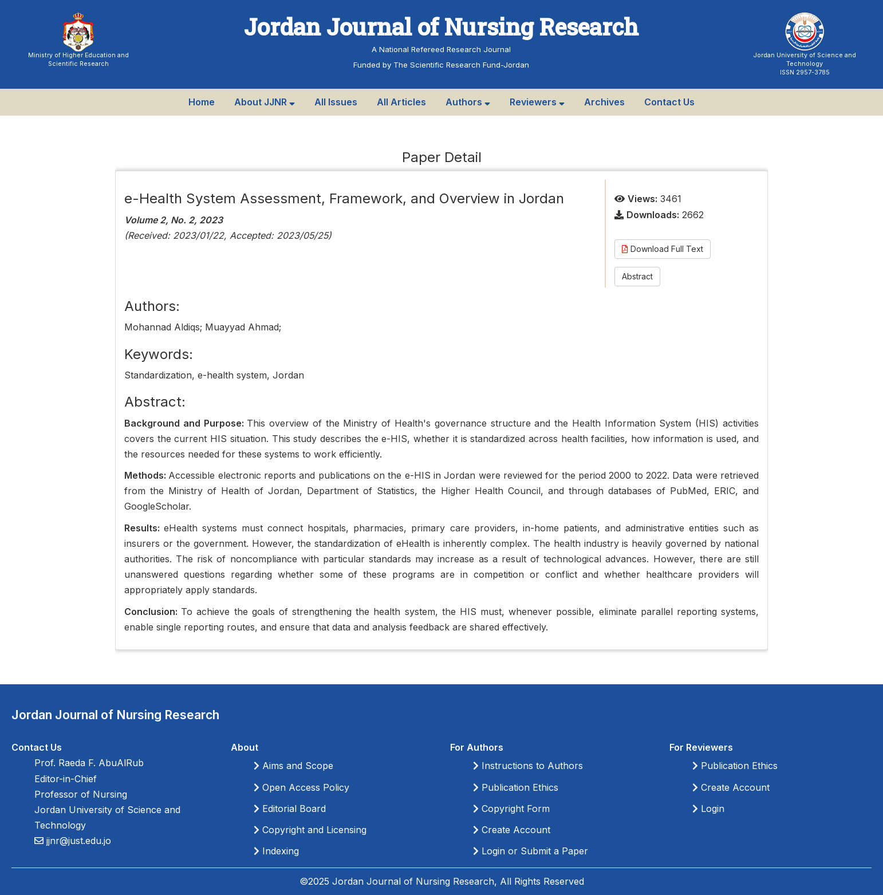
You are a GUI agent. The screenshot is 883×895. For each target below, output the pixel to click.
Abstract (637, 276)
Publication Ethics (515, 787)
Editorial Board (290, 808)
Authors (468, 102)
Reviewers (537, 102)
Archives (604, 102)
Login (708, 808)
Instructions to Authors (528, 765)
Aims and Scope (293, 765)
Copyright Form (511, 808)
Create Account (511, 829)
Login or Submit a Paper (530, 851)
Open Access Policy (301, 787)
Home (201, 102)
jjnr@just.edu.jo (77, 840)
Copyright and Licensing (310, 829)
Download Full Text (662, 249)
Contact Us (669, 102)
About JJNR (264, 102)
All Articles (401, 102)
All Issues (335, 102)
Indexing (276, 851)
